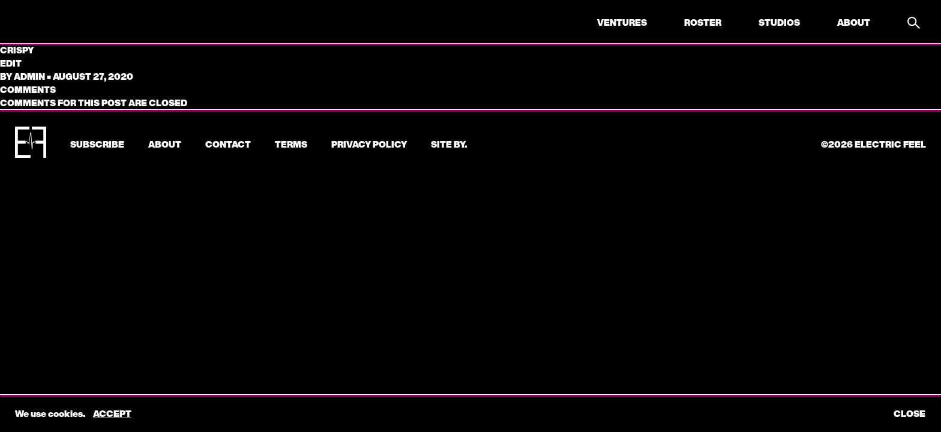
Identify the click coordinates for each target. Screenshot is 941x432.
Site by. (449, 144)
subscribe (97, 144)
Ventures (622, 22)
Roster (702, 22)
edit (11, 63)
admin (29, 76)
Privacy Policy (369, 144)
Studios (779, 22)
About (853, 22)
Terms (291, 144)
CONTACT (228, 144)
